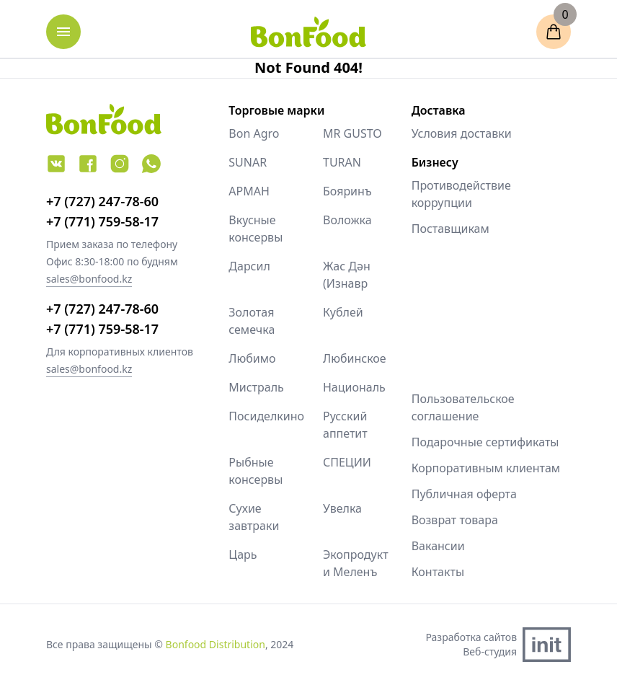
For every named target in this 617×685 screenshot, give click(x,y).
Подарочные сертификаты (485, 442)
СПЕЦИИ (347, 462)
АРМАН (249, 191)
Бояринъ (347, 191)
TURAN (342, 162)
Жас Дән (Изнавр (346, 274)
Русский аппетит (345, 424)
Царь (242, 554)
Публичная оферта (464, 494)
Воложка (347, 220)
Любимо (251, 358)
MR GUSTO (352, 133)
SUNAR (247, 162)
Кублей (343, 312)
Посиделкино (261, 416)
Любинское (354, 358)
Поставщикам (450, 229)
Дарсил (249, 266)
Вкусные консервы (255, 228)
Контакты (438, 572)
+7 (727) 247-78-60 (102, 201)
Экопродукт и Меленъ (356, 563)
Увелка (342, 508)
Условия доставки (462, 133)
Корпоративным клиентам (486, 468)
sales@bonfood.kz (89, 279)
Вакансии (438, 546)
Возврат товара (455, 520)
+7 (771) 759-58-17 (102, 221)
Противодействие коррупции (461, 194)
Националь (354, 387)
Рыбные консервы (255, 470)
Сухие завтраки (253, 517)
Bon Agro (253, 133)
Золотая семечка (251, 320)
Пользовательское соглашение (463, 407)
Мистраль (256, 387)
